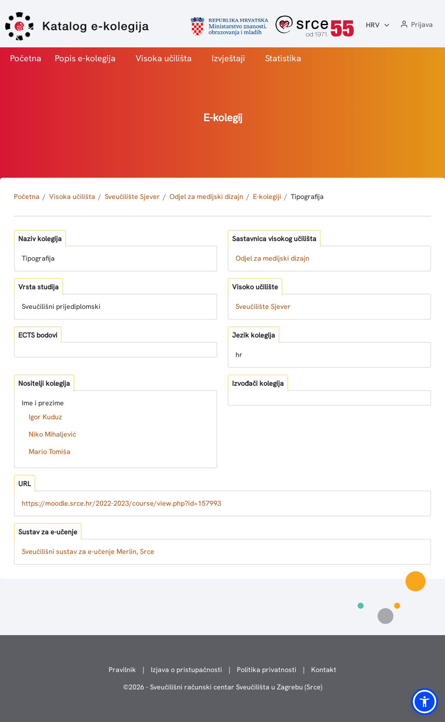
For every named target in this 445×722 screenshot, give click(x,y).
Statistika (283, 58)
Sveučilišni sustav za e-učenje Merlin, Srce (88, 551)
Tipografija (307, 196)
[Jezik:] (378, 25)
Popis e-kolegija (85, 58)
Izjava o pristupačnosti (186, 669)
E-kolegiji (267, 196)
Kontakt (323, 669)
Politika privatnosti (266, 669)
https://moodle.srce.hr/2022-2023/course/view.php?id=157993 (121, 503)
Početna (25, 58)
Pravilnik (122, 669)
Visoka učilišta (164, 58)
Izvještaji (228, 58)
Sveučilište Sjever (132, 196)
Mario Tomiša (49, 451)
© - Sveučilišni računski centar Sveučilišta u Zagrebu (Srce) (222, 687)
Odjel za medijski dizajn (206, 196)
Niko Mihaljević (52, 434)
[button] (415, 25)
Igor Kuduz (45, 416)
